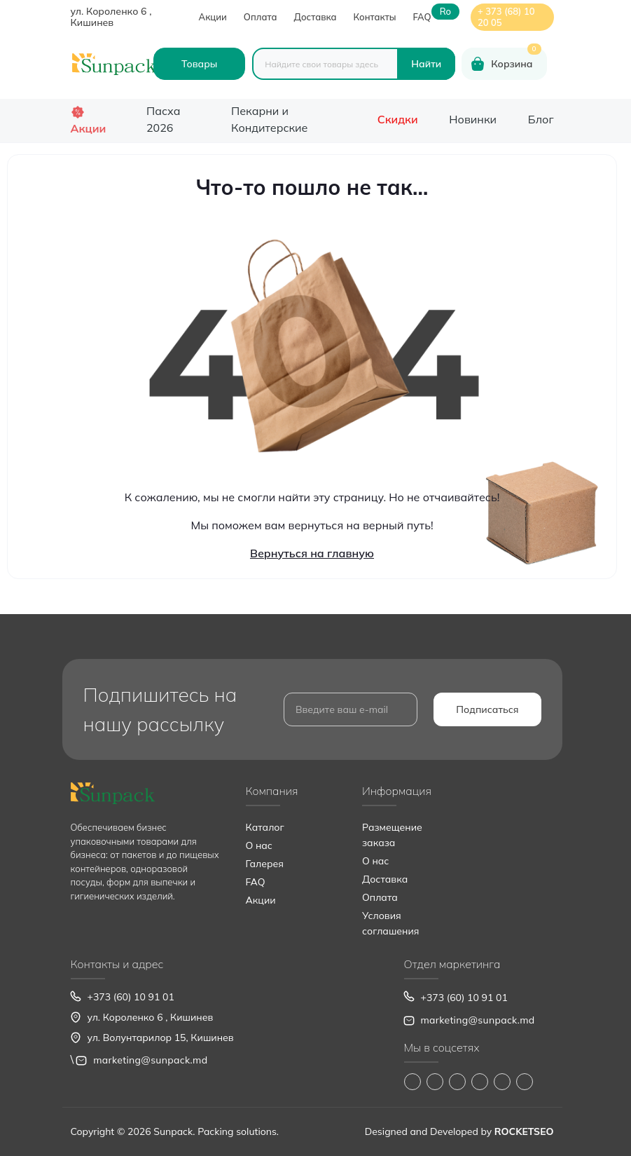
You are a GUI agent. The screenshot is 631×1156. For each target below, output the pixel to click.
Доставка (314, 16)
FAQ (422, 16)
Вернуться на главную (312, 553)
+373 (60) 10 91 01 (131, 997)
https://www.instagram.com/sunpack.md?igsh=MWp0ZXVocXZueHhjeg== (435, 1081)
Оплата (260, 16)
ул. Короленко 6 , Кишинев (111, 17)
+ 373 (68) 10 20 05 (506, 17)
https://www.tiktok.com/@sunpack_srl (457, 1081)
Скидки (397, 119)
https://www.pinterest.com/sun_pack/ (524, 1081)
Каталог (265, 827)
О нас (259, 845)
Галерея (265, 863)
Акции (213, 16)
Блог (541, 119)
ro (445, 11)
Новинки (473, 119)
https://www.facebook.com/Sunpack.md (412, 1081)
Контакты (375, 16)
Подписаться (487, 709)
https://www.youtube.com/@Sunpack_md (479, 1081)
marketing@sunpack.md (150, 1060)
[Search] (426, 64)
